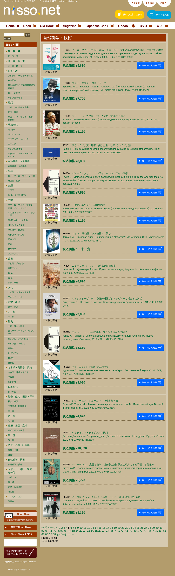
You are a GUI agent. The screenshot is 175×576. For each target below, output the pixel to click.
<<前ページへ (49, 527)
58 (141, 531)
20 (119, 527)
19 (115, 527)
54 (126, 531)
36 (58, 531)
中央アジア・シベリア (18, 139)
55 (130, 531)
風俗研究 (12, 382)
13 (92, 527)
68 (54, 534)
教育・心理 (13, 450)
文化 (10, 287)
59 (145, 531)
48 (103, 531)
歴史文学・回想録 (16, 230)
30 (157, 527)
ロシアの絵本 (14, 93)
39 (69, 531)
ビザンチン (13, 353)
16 (103, 527)
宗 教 (11, 311)
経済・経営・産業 (17, 425)
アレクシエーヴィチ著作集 (20, 75)
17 (107, 527)
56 (134, 531)
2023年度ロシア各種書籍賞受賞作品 (21, 86)
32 (42, 531)
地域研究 (13, 124)
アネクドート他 (15, 297)
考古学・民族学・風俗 (20, 367)
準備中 (11, 501)
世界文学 (12, 249)
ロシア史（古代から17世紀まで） (21, 332)
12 (88, 527)
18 (111, 527)
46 (96, 531)
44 (88, 531)
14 (96, 527)
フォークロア (14, 254)
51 (115, 531)
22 (126, 527)
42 (81, 531)
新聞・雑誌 (13, 112)
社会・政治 (13, 401)
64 (164, 531)
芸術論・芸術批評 (16, 263)
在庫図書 (12, 80)
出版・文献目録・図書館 (19, 107)
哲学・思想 (14, 302)
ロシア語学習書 (15, 97)
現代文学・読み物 (16, 234)
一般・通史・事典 (16, 326)
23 (130, 527)
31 (161, 527)
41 (77, 531)
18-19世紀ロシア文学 (18, 220)
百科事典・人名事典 (19, 161)
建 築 (10, 273)
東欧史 (11, 348)
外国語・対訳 (14, 180)
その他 (11, 491)
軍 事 (11, 411)
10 (81, 527)
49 (107, 531)
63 (160, 531)
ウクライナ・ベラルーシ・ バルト (20, 155)
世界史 (11, 363)
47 (100, 531)
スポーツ (12, 477)
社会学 (11, 455)
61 (153, 531)
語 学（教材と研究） (17, 195)
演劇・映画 (13, 282)
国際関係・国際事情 (17, 406)
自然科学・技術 (16, 459)
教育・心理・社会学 (19, 445)
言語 (10, 185)
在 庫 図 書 (15, 66)
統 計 (11, 435)
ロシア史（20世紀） (17, 343)
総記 (10, 102)
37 (61, 531)
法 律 (11, 415)
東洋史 (11, 358)
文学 (10, 200)
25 (138, 527)
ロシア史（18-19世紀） (19, 339)
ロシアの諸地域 (15, 149)
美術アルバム (14, 268)
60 (149, 531)
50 (111, 531)
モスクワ (12, 129)
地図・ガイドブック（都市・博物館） (21, 118)
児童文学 (12, 239)
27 (145, 527)
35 (54, 531)
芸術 (10, 258)
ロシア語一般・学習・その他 (21, 176)
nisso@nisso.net (70, 1)
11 (84, 527)
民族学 (11, 377)
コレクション (15, 496)
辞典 (10, 171)
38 (65, 531)
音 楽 (10, 278)
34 (50, 531)
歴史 (10, 321)
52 (118, 531)
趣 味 (11, 482)
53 (122, 531)
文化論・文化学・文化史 (19, 292)
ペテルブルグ (14, 134)
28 (149, 527)
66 (46, 534)
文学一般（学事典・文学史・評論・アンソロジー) (21, 206)
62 (157, 531)
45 (92, 531)
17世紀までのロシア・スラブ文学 (21, 214)
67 (50, 534)
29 (153, 527)
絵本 (10, 244)
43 (84, 531)
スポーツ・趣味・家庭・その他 (21, 471)
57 (137, 531)
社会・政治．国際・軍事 (21, 396)
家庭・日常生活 (15, 487)
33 (46, 531)
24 (134, 527)
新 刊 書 (13, 56)
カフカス (12, 144)
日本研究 (13, 386)
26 (141, 527)
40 (73, 531)
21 (122, 527)
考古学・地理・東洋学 (18, 372)
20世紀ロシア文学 (16, 225)
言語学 (11, 190)
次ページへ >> (65, 534)
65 (42, 534)
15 (100, 527)
